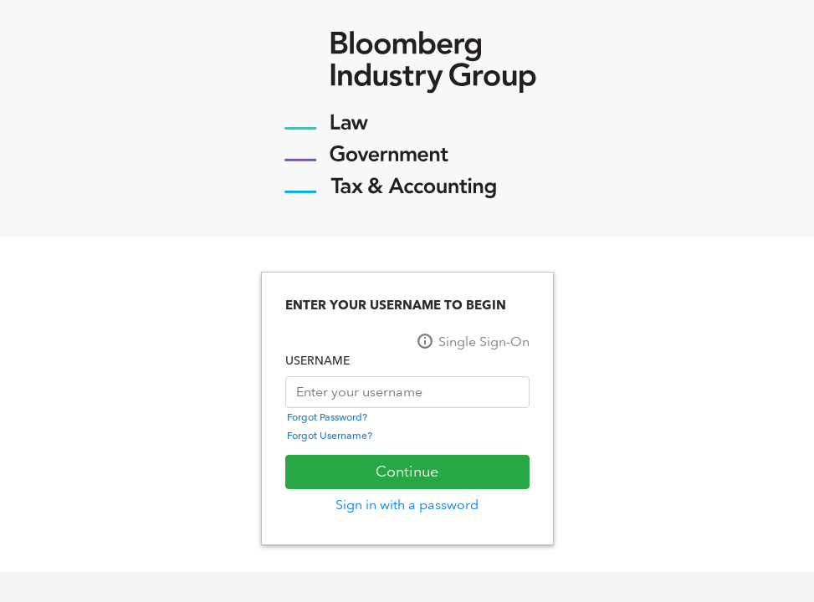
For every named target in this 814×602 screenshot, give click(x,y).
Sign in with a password (407, 504)
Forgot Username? (329, 435)
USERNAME (317, 361)
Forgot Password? (327, 417)
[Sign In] (407, 472)
